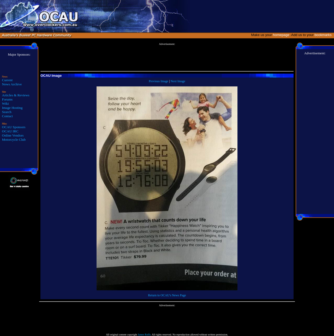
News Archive (12, 84)
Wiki (5, 103)
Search (6, 112)
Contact (7, 116)
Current (7, 80)
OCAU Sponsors (14, 127)
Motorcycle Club (14, 140)
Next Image (178, 81)
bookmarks (323, 35)
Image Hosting (12, 108)
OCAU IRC (10, 131)
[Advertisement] (167, 57)
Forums (7, 99)
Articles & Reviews (15, 95)
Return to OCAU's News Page (167, 295)
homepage (281, 35)
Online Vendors (13, 135)
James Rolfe (144, 334)
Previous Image (158, 81)
